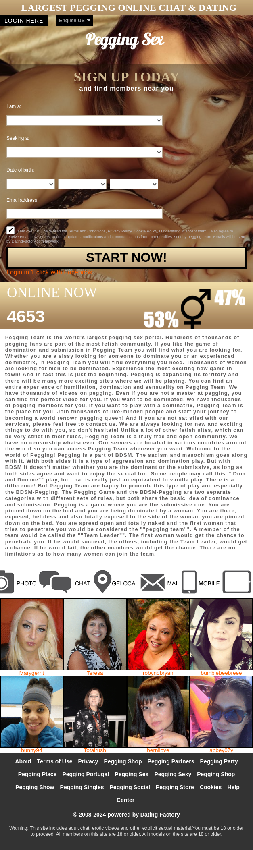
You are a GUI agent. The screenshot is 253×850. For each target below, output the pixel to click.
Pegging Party (219, 761)
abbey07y (221, 750)
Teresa (95, 673)
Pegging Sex (131, 774)
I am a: (13, 106)
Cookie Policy (145, 231)
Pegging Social (130, 787)
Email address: (22, 200)
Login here (23, 20)
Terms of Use (55, 761)
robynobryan (158, 673)
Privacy (88, 761)
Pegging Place (37, 774)
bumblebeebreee (221, 673)
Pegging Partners (171, 761)
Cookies (211, 787)
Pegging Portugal (85, 774)
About (23, 761)
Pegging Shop (123, 761)
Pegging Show (34, 787)
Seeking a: (17, 138)
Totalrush (95, 750)
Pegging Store (175, 787)
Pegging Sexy (172, 774)
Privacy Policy (120, 231)
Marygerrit (31, 673)
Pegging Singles (82, 787)
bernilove (158, 750)
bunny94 (31, 750)
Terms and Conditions (87, 231)
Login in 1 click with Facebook (49, 272)
